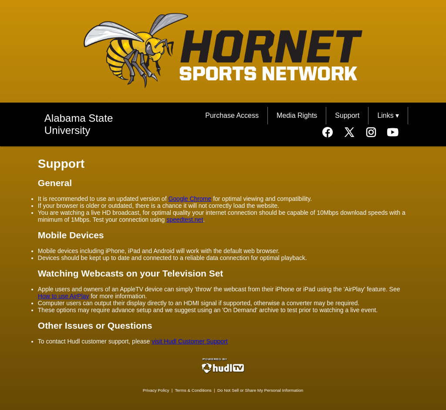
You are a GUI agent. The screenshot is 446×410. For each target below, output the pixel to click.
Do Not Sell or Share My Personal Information (260, 390)
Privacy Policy (156, 390)
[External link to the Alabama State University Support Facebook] (332, 133)
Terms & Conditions (193, 390)
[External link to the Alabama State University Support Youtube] (392, 133)
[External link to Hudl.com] (223, 372)
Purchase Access (232, 115)
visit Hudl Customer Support (189, 341)
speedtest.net (184, 219)
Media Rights (297, 115)
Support (347, 115)
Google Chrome (189, 198)
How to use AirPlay (63, 296)
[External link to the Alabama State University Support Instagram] (375, 133)
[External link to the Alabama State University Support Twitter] (354, 133)
